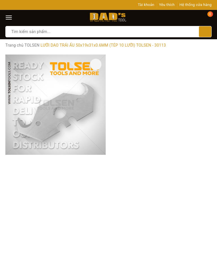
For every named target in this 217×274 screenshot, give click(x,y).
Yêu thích (167, 5)
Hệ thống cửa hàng (195, 5)
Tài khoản (146, 5)
